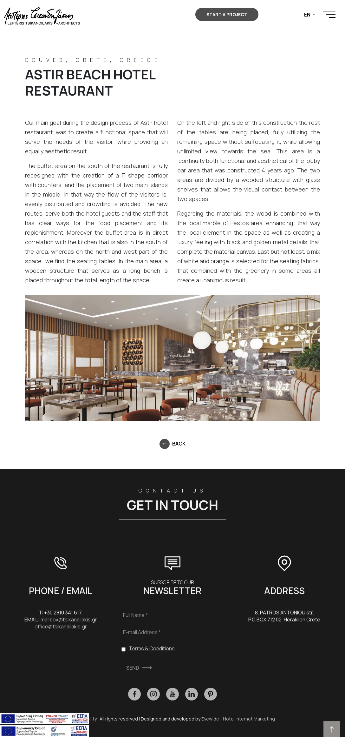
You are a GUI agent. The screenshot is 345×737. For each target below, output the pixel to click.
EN (307, 14)
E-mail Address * (142, 632)
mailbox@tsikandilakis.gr (69, 619)
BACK (179, 443)
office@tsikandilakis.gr (61, 626)
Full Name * (135, 615)
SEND (132, 667)
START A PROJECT (226, 14)
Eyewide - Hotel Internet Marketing (238, 719)
